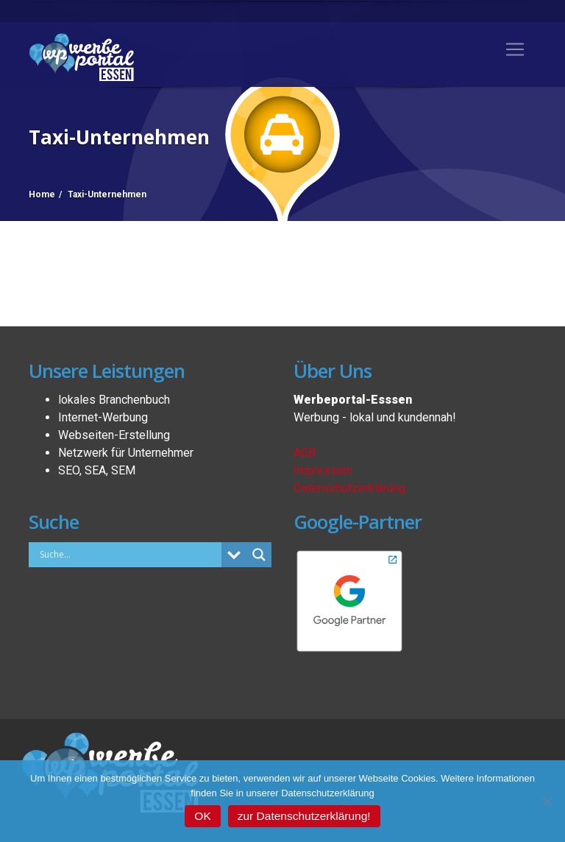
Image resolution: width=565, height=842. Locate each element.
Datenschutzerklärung (349, 488)
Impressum (323, 470)
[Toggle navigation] (515, 49)
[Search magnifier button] (258, 554)
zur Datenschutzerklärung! (304, 816)
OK (202, 816)
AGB (305, 453)
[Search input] (129, 553)
